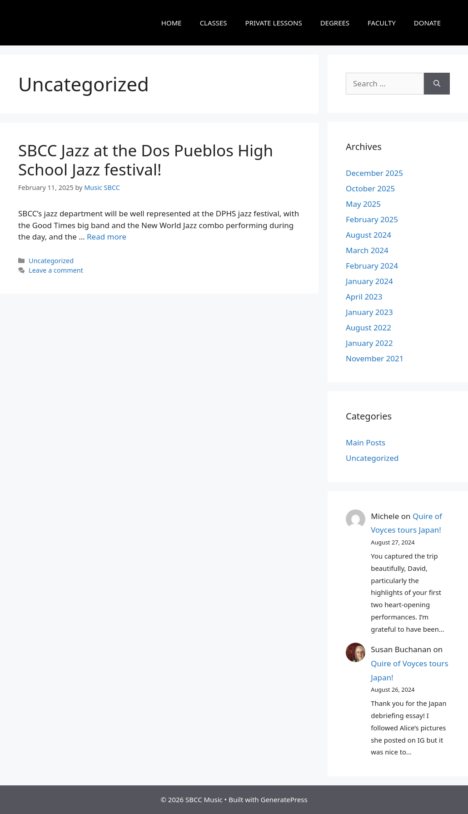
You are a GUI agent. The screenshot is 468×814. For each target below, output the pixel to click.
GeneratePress (283, 799)
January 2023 (369, 312)
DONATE (427, 22)
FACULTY (382, 22)
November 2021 (374, 358)
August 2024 (368, 235)
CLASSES (213, 22)
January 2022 (369, 343)
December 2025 (374, 173)
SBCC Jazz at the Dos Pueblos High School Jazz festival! (145, 160)
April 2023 (364, 296)
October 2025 (370, 188)
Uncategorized (51, 260)
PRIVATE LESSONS (273, 22)
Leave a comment (56, 270)
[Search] (437, 84)
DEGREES (334, 22)
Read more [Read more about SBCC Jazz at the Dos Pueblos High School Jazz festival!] (106, 236)
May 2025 (363, 204)
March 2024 (367, 250)
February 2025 (372, 219)
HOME (171, 22)
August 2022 (368, 327)
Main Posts (365, 442)
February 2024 (372, 265)
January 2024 (369, 281)
